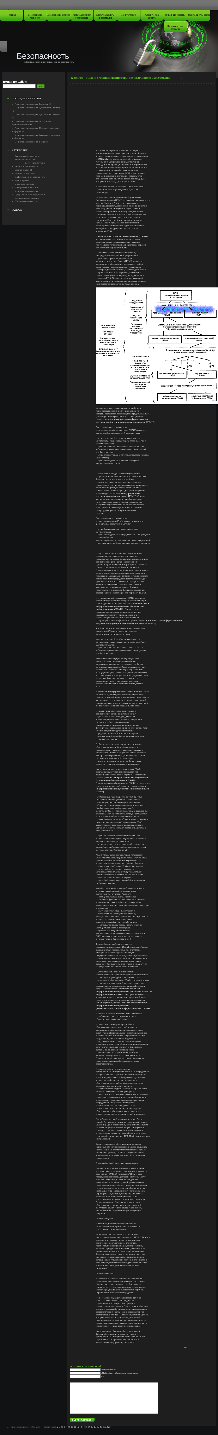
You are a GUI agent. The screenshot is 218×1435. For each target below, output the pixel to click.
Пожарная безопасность (26, 187)
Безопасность (43, 56)
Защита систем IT (23, 170)
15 (86, 1427)
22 (106, 1427)
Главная (11, 14)
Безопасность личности (35, 16)
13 (80, 1427)
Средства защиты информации (105, 16)
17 (92, 1427)
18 (95, 1427)
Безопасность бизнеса (58, 14)
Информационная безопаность (82, 16)
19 (98, 1427)
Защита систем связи (199, 14)
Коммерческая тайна (35, 162)
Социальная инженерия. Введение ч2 (33, 104)
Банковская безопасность (27, 156)
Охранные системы (175, 14)
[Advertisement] (33, 86)
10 (72, 1427)
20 (101, 1427)
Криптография (128, 14)
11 (75, 1427)
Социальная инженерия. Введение (31, 141)
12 (78, 1427)
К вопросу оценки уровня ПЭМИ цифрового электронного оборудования (121, 78)
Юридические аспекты (152, 16)
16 (89, 1427)
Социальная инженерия (26, 191)
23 (109, 1427)
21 (103, 1427)
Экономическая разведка (175, 27)
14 (83, 1427)
